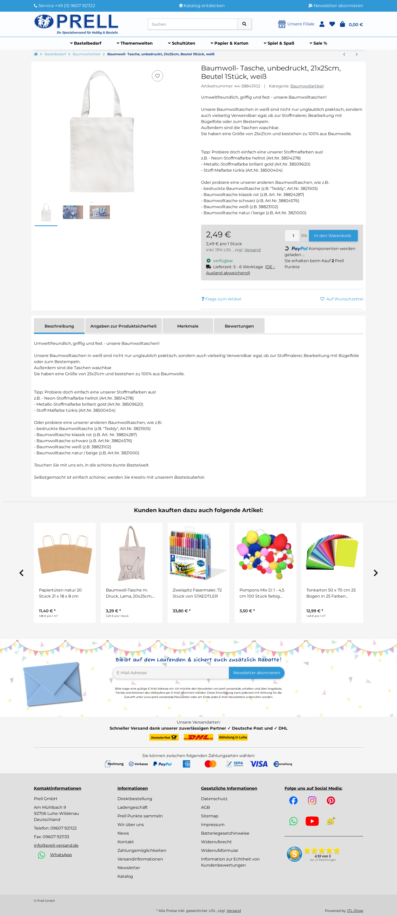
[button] (322, 24)
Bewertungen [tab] (239, 326)
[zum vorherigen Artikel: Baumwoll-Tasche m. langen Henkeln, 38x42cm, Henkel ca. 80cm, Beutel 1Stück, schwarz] (344, 54)
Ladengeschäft (132, 807)
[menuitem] (86, 43)
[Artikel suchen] (244, 24)
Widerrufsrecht (216, 841)
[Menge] (292, 235)
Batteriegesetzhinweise (225, 833)
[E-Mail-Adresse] (170, 673)
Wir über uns (130, 824)
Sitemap (209, 816)
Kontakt (125, 841)
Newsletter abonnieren (256, 672)
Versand (252, 249)
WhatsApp (61, 854)
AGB (205, 807)
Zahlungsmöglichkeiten (141, 850)
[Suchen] (192, 24)
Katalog (125, 876)
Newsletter (128, 867)
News (123, 833)
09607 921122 (63, 828)
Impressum (213, 824)
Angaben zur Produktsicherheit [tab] (123, 326)
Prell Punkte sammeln (140, 816)
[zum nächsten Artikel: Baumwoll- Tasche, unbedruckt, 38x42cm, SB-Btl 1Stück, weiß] (356, 54)
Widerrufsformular (219, 850)
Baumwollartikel (307, 86)
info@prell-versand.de (56, 845)
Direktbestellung (134, 798)
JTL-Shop (355, 910)
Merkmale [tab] (187, 326)
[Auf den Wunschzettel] (157, 75)
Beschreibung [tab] (59, 326)
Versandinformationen (140, 859)
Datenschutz (214, 798)
